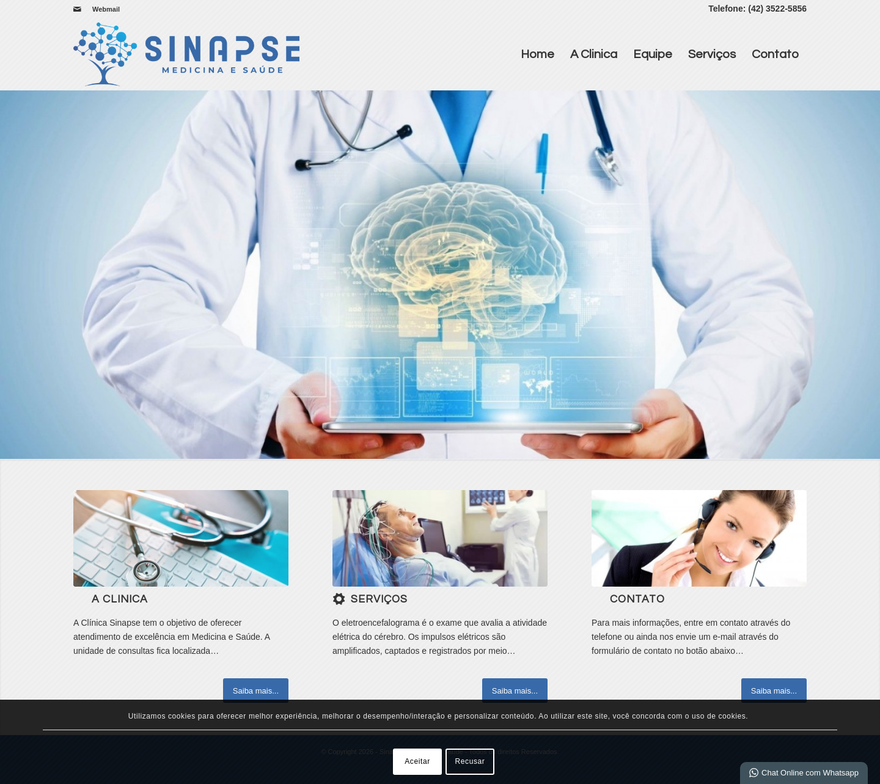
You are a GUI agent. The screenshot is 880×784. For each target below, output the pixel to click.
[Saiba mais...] (255, 690)
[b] (180, 538)
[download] (440, 538)
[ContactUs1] (699, 538)
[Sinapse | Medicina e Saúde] (186, 54)
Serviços (712, 54)
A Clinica (593, 54)
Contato (775, 54)
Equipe (652, 54)
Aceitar (417, 761)
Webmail (106, 9)
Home (537, 54)
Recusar (470, 761)
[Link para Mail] (77, 9)
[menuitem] (103, 9)
